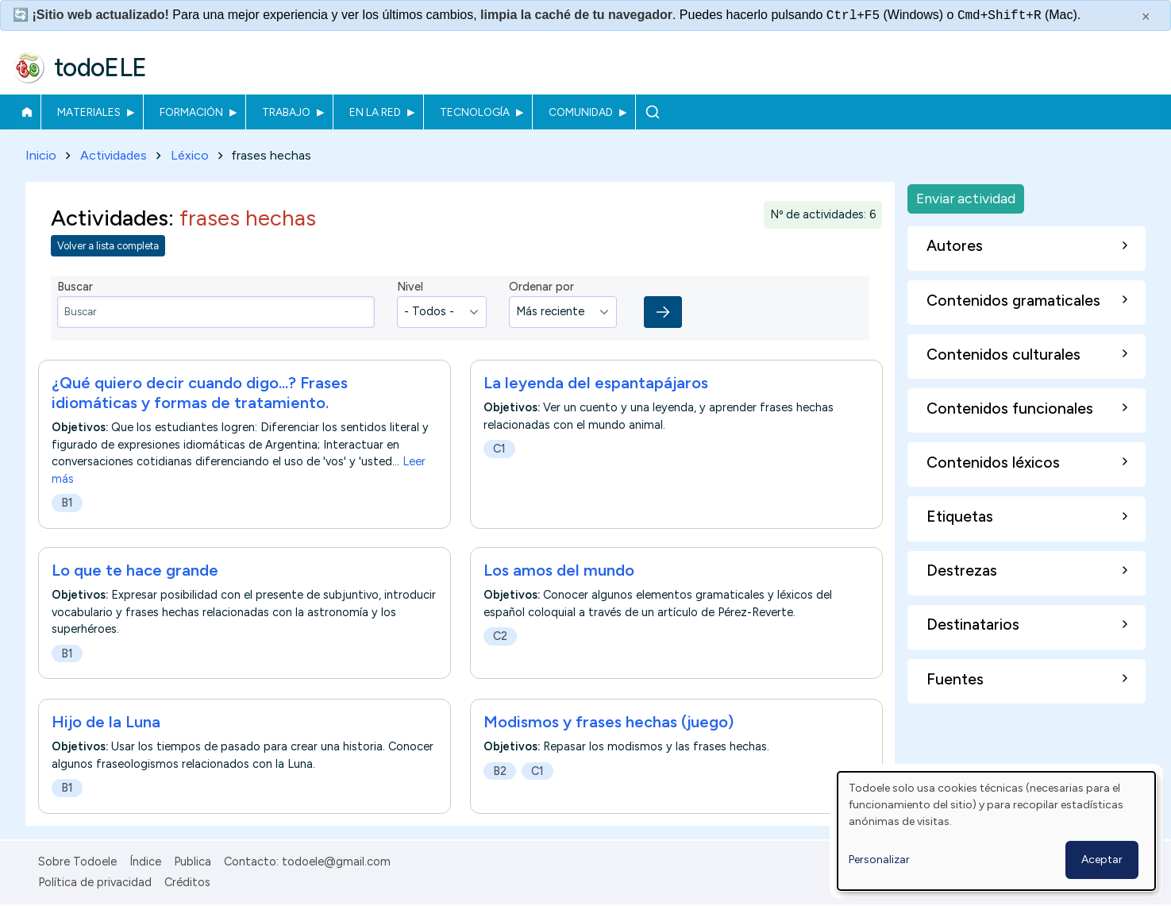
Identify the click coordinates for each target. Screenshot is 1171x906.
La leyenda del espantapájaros (595, 382)
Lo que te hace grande (135, 570)
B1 (67, 502)
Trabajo (286, 112)
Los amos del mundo (558, 570)
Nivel (410, 287)
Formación (191, 112)
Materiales (89, 112)
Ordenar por (541, 287)
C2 (500, 637)
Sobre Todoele (77, 861)
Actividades (113, 155)
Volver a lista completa (108, 247)
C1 (499, 448)
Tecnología (475, 112)
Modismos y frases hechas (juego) (608, 721)
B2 (500, 771)
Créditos (187, 882)
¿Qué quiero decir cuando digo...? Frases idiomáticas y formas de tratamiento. (200, 392)
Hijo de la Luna (106, 721)
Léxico (190, 155)
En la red (375, 112)
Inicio (26, 112)
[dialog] (996, 831)
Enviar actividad (965, 198)
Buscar (652, 112)
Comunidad (581, 112)
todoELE (100, 67)
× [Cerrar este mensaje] (1146, 17)
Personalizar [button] (879, 859)
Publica (192, 861)
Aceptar (1102, 859)
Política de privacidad (95, 882)
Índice (145, 861)
